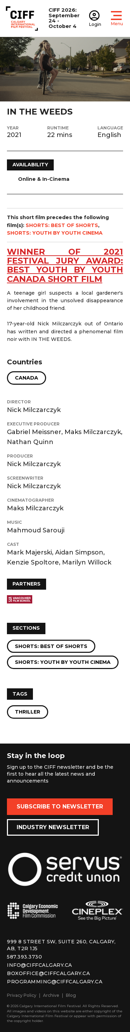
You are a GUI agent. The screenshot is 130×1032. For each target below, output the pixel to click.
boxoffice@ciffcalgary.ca (48, 973)
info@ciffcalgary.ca (39, 965)
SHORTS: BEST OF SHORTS (62, 225)
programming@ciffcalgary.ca (54, 982)
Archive (51, 995)
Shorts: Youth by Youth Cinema (63, 662)
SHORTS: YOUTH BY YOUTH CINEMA (55, 233)
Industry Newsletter (53, 827)
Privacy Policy (21, 995)
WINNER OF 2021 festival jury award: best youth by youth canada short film (65, 265)
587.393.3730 (24, 957)
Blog (71, 995)
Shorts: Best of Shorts (51, 646)
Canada (26, 378)
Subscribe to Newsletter (60, 806)
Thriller (27, 712)
